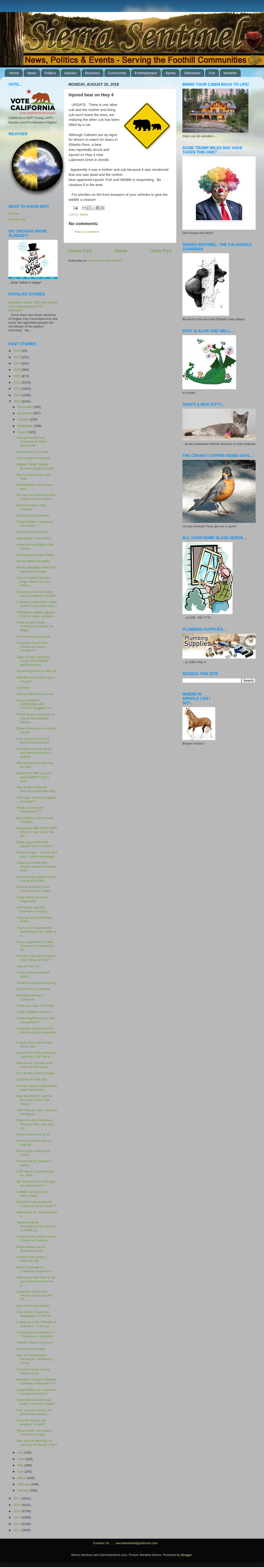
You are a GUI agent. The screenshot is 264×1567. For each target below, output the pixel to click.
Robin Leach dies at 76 (33, 1134)
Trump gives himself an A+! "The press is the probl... (36, 1334)
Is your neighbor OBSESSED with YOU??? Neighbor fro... (35, 704)
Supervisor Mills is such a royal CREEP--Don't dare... (35, 777)
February (24, 1484)
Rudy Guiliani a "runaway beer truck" (35, 523)
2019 (17, 395)
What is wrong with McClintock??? (30, 809)
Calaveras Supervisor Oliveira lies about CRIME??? (32, 646)
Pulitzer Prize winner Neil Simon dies (35, 1044)
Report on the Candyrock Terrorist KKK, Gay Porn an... (36, 1124)
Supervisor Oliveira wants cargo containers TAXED (36, 594)
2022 (17, 376)
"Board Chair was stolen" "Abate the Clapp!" (34, 1432)
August (22, 432)
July (20, 1452)
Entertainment (146, 73)
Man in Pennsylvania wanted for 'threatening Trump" (35, 1359)
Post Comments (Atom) (105, 260)
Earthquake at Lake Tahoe (35, 555)
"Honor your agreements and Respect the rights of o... (36, 931)
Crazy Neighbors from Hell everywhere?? (35, 1020)
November (25, 413)
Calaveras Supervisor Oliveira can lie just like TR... (35, 1295)
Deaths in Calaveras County (37, 983)
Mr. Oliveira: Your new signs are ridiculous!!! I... (37, 1183)
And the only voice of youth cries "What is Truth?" (36, 958)
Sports (170, 73)
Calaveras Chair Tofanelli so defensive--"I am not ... (37, 1324)
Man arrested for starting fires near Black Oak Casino (34, 1099)
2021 (17, 382)
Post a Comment (87, 232)
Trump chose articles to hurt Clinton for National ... (37, 1238)
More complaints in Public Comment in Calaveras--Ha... (36, 945)
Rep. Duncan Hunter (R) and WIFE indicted (34, 1412)
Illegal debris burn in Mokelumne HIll (31, 1248)
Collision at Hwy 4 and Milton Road (33, 1193)
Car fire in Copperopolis (34, 636)
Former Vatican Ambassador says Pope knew (37, 1088)
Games (13, 213)
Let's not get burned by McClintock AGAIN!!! (33, 740)
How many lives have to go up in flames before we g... (36, 1281)
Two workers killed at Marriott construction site (36, 789)
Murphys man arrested (33, 515)
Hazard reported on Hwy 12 (36, 671)
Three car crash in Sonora (35, 1005)
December (25, 407)
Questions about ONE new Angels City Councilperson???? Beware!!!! (32, 306)
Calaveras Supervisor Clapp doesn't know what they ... (37, 604)
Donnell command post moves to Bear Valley (34, 889)
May (20, 1465)
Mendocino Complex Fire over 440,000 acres (35, 1065)
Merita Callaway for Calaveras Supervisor (34, 1269)
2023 (17, 369)
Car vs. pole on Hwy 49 (33, 458)
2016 (17, 1505)
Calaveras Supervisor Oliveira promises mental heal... (36, 866)
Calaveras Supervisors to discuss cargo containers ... (36, 1032)
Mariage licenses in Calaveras (30, 997)
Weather (230, 73)
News (31, 73)
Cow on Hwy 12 (28, 966)
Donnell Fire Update (31, 1349)
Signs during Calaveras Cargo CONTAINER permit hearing (33, 660)
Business (92, 73)
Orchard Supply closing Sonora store (33, 1371)
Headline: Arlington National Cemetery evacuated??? (37, 1381)
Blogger (186, 1555)
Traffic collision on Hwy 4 (34, 1012)
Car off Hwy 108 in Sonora (35, 1073)
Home (14, 73)
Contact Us (101, 1543)
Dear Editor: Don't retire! (34, 538)
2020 (17, 388)
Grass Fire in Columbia (33, 989)
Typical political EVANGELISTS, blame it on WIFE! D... (36, 1226)
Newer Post (80, 250)
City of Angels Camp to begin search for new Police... (33, 581)
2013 (17, 1524)
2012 (17, 1530)
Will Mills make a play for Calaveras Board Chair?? (37, 1204)
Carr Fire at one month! (33, 1306)
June (21, 1459)
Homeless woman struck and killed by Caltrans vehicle (34, 752)
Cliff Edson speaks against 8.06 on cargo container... (37, 614)
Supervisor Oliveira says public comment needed (35, 1402)
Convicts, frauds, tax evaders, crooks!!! (31, 1422)
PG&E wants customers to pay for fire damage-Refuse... (35, 718)
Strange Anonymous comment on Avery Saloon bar (32, 441)
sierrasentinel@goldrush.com (136, 1543)
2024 (17, 363)
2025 (17, 357)
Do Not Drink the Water (33, 561)
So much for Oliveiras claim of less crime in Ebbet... (36, 497)
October (23, 419)
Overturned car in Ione (33, 452)
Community (117, 73)
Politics (50, 73)
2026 (17, 350)
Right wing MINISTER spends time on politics (35, 844)
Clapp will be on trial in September (33, 899)
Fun (212, 73)
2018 (17, 401)
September (25, 426)
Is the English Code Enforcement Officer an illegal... (35, 626)
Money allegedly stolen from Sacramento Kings (37, 569)
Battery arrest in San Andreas (31, 507)
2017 (17, 1498)
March (22, 1478)
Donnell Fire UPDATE (32, 532)
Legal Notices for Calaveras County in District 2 (36, 1391)
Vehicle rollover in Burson (35, 1342)
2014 (17, 1517)
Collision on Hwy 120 (32, 1079)
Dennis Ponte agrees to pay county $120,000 (37, 878)
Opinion (70, 73)
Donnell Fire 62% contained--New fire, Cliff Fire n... (37, 1054)
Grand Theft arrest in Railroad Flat (31, 1259)
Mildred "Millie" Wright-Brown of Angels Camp (35, 466)
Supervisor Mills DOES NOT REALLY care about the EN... (37, 832)
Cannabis (23, 687)
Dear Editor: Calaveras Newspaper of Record (34, 1314)
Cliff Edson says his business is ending (32, 909)
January (23, 1490)
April (21, 1471)
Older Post (161, 250)
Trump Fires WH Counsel (35, 694)
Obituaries (192, 73)
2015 (17, 1511)
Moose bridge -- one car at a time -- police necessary (37, 854)
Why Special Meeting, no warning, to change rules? (37, 1442)
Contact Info (17, 219)
